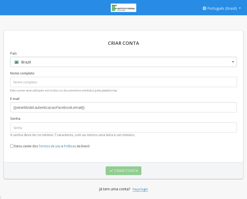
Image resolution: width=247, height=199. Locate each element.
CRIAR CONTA (123, 170)
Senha (15, 118)
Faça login (140, 189)
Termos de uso (50, 146)
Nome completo (22, 73)
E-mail (14, 98)
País (13, 53)
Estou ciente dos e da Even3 (50, 146)
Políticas (70, 146)
